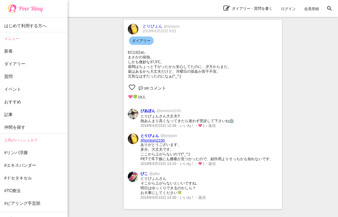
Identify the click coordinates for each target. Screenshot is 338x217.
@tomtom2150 (152, 140)
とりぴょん (161, 26)
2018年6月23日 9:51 (159, 31)
